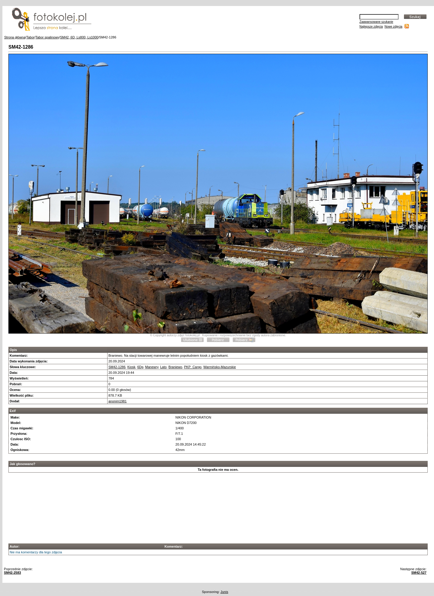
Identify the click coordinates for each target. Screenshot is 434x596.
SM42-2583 (12, 572)
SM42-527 (418, 572)
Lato (163, 367)
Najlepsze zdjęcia (371, 26)
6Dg (140, 367)
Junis (224, 592)
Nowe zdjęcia (393, 26)
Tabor (30, 37)
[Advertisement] (218, 506)
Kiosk (131, 367)
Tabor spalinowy (47, 37)
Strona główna (14, 37)
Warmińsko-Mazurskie (219, 367)
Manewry (151, 367)
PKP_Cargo (193, 367)
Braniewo (175, 367)
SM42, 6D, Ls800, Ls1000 (79, 37)
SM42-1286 (117, 367)
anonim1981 (117, 401)
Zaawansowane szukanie (376, 21)
